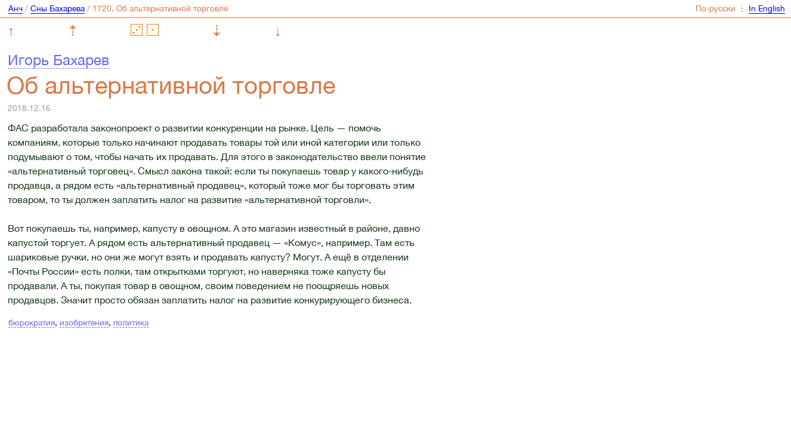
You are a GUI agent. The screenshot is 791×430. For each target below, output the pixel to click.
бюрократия (31, 322)
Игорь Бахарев (58, 59)
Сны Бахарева (57, 8)
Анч (15, 8)
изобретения (84, 322)
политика (131, 322)
